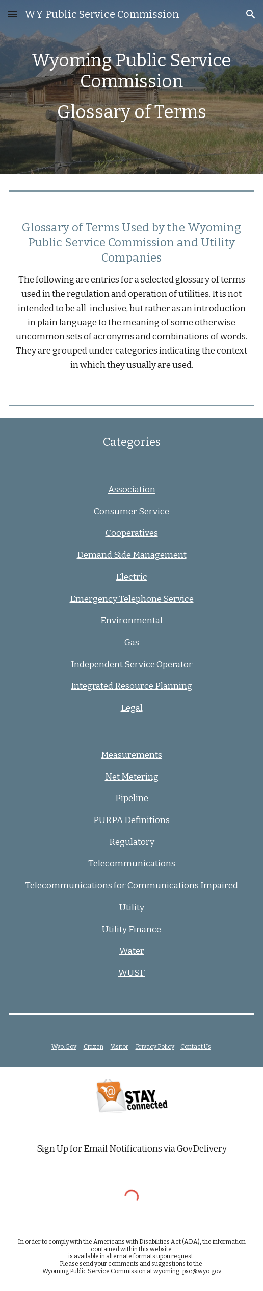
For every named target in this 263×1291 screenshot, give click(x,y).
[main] (131, 87)
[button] (12, 14)
